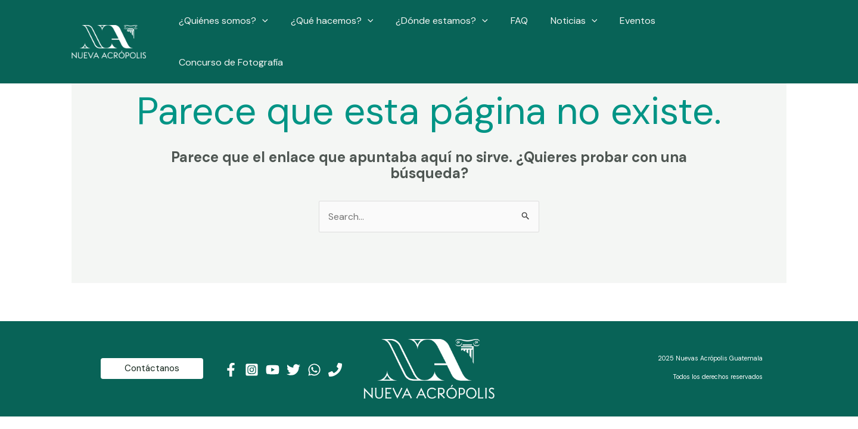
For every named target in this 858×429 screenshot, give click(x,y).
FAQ (524, 26)
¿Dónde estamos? (451, 26)
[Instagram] (252, 370)
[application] (278, 26)
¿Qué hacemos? (344, 26)
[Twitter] (293, 370)
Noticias (575, 26)
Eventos (636, 26)
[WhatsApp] (314, 370)
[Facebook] (231, 370)
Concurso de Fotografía (725, 26)
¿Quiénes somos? (239, 26)
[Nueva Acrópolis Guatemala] (109, 25)
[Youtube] (272, 370)
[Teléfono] (335, 370)
